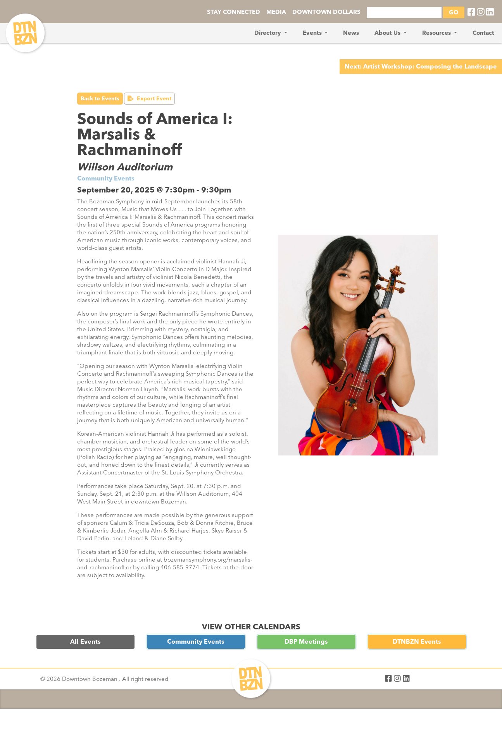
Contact (483, 32)
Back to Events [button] (100, 98)
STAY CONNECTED (233, 12)
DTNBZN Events (417, 641)
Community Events (195, 641)
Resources (437, 32)
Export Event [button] (149, 98)
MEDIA (276, 12)
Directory (268, 32)
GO (454, 12)
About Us (388, 32)
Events (313, 32)
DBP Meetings (306, 641)
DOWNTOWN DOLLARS (326, 12)
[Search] (404, 12)
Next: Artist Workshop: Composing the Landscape (421, 66)
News (351, 32)
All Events (85, 641)
